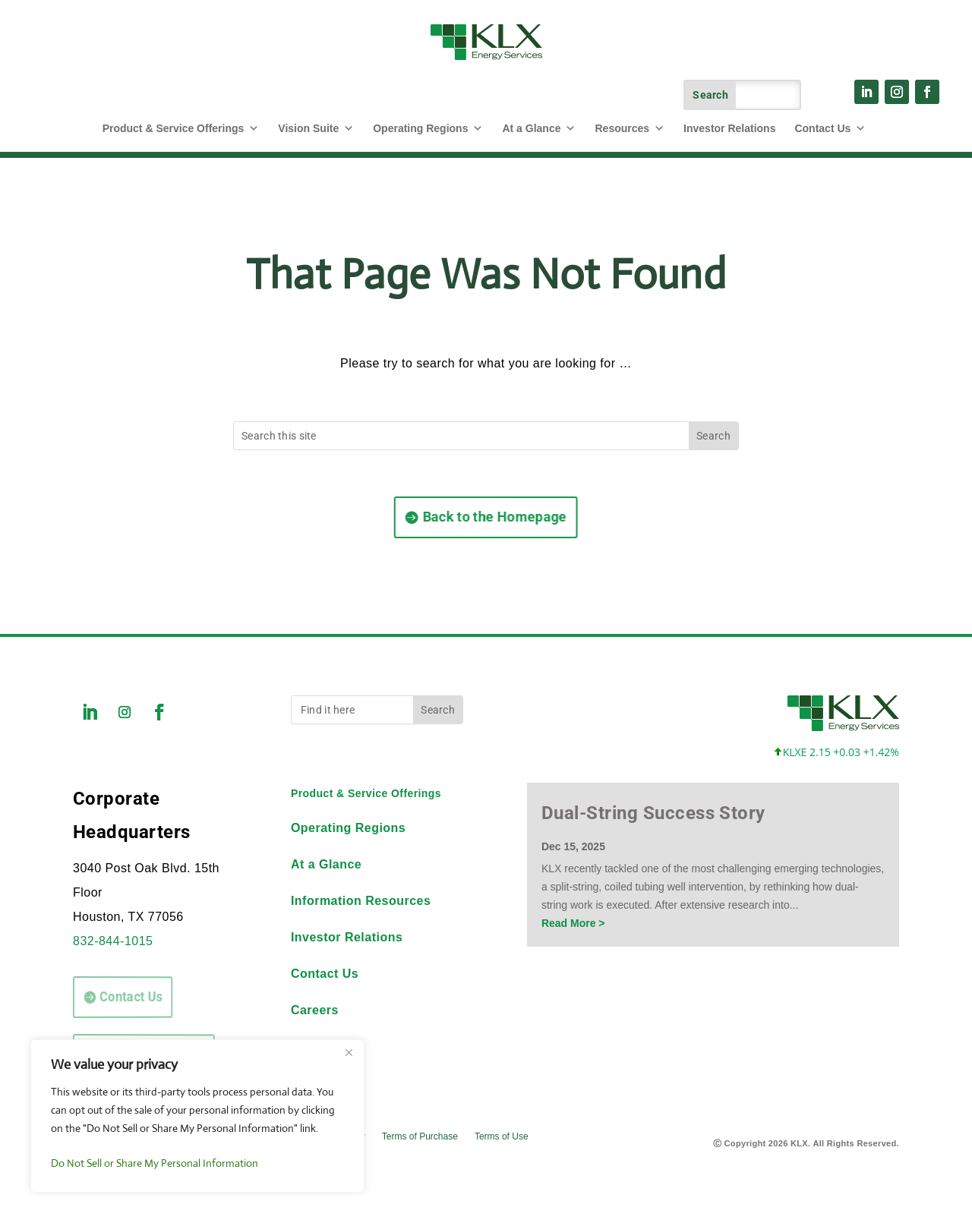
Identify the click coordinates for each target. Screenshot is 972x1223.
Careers (315, 1010)
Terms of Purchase (420, 1136)
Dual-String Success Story (653, 813)
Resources (629, 128)
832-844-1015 (113, 941)
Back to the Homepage (484, 517)
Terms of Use (502, 1136)
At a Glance (539, 128)
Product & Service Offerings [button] (181, 128)
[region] (197, 1116)
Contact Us (830, 128)
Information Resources (361, 900)
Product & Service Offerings (366, 793)
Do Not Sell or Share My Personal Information (154, 1163)
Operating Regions (428, 128)
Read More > (573, 923)
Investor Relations (729, 128)
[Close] (348, 1052)
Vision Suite (316, 128)
